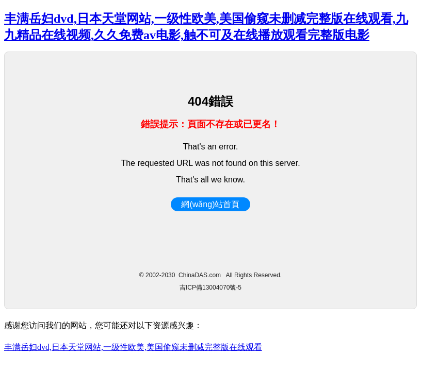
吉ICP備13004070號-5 (210, 287)
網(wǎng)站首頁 (210, 204)
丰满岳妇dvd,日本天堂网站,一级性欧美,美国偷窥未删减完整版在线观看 (133, 347)
